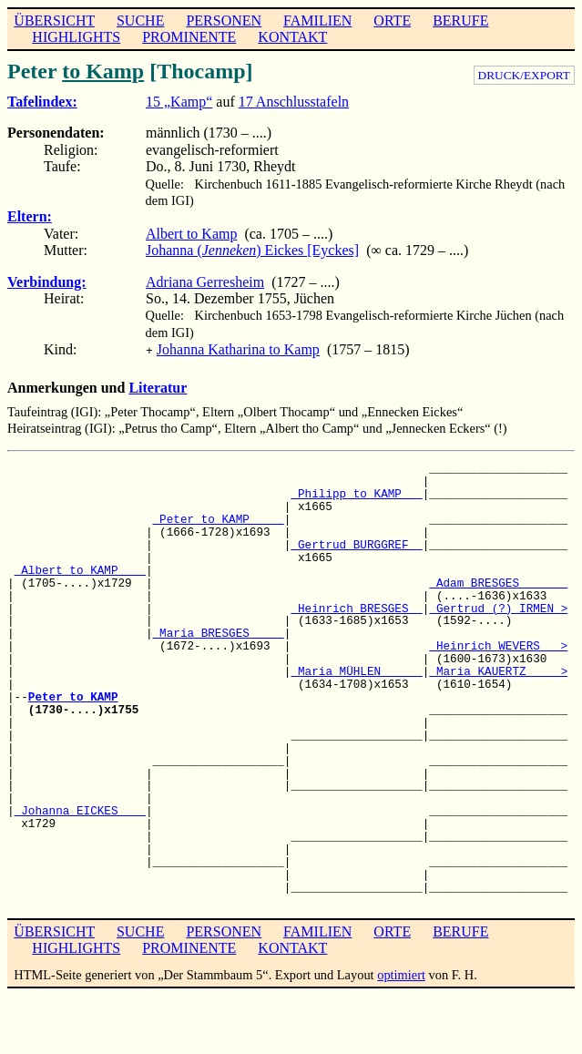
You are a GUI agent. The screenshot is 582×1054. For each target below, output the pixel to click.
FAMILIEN (317, 20)
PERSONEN (223, 20)
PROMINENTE (189, 37)
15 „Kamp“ (179, 101)
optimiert (401, 973)
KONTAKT (292, 37)
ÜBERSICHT (54, 20)
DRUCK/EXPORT (524, 75)
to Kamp (103, 71)
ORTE (392, 20)
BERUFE (460, 20)
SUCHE (140, 20)
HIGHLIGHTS (76, 37)
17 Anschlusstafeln (294, 101)
